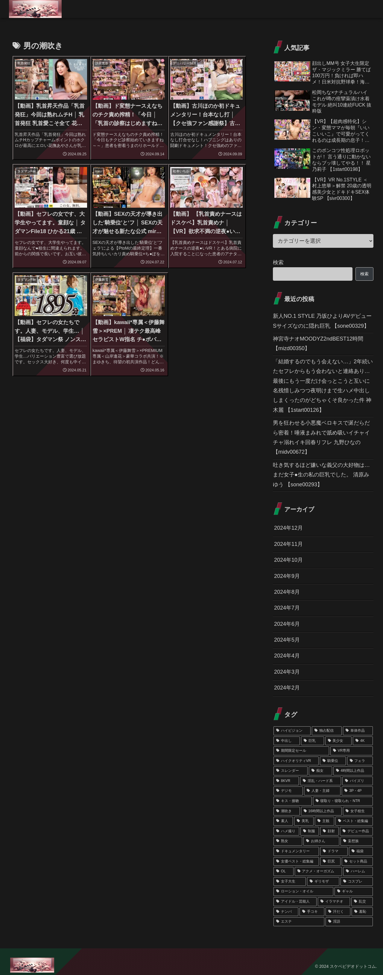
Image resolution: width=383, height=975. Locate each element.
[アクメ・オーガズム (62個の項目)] (318, 871)
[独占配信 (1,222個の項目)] (327, 730)
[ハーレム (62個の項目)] (358, 871)
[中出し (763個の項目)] (286, 740)
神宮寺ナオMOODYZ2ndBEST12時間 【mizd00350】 (318, 343)
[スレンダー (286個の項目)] (290, 770)
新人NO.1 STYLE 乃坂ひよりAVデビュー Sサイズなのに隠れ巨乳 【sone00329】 (322, 321)
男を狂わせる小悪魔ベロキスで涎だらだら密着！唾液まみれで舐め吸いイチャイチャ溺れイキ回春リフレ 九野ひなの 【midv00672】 (321, 437)
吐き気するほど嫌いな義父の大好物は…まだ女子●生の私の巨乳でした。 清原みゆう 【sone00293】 (321, 475)
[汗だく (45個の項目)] (338, 911)
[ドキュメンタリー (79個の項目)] (296, 851)
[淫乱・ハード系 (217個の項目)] (320, 781)
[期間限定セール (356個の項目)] (301, 750)
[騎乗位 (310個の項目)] (333, 761)
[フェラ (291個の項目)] (360, 761)
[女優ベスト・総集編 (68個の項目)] (296, 861)
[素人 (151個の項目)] (283, 821)
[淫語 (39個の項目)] (349, 921)
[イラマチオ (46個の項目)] (334, 901)
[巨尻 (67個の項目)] (330, 861)
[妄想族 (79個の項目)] (357, 841)
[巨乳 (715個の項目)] (312, 740)
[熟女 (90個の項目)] (287, 841)
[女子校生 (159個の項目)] (358, 811)
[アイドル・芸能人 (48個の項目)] (295, 901)
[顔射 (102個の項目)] (329, 831)
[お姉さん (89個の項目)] (321, 841)
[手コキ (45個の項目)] (312, 911)
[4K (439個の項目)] (363, 740)
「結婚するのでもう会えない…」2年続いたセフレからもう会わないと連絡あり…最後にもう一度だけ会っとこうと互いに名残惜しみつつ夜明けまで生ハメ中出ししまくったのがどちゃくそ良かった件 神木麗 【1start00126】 (323, 386)
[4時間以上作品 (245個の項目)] (353, 770)
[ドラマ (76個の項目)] (334, 851)
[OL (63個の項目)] (283, 871)
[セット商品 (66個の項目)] (357, 861)
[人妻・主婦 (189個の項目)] (322, 790)
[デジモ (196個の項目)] (288, 790)
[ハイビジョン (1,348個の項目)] (292, 730)
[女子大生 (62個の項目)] (289, 881)
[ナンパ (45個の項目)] (285, 911)
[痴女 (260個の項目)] (320, 770)
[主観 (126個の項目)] (324, 821)
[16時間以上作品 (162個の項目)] (321, 811)
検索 (278, 262)
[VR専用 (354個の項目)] (351, 750)
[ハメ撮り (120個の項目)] (286, 831)
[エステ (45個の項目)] (298, 921)
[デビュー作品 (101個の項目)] (356, 831)
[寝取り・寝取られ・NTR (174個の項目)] (343, 801)
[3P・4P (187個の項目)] (357, 790)
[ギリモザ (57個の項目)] (323, 881)
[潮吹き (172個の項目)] (286, 811)
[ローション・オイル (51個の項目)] (303, 891)
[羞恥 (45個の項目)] (362, 911)
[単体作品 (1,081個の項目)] (358, 730)
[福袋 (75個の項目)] (361, 851)
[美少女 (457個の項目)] (338, 740)
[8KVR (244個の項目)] (286, 781)
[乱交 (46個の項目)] (362, 901)
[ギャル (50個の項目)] (354, 891)
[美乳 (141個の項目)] (304, 821)
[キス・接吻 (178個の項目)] (292, 801)
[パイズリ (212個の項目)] (357, 781)
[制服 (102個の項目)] (309, 831)
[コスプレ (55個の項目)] (357, 881)
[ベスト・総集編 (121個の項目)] (354, 821)
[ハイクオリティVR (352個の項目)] (296, 761)
